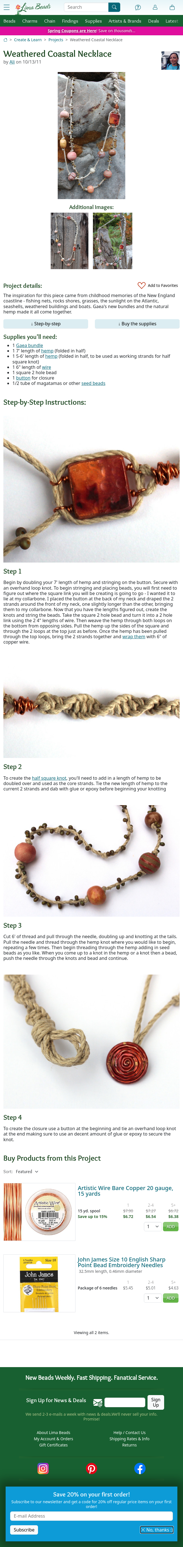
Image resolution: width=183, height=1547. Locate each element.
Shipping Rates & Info (129, 1438)
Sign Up (155, 1402)
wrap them (134, 636)
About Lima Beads (53, 1432)
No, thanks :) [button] (157, 1530)
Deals (153, 21)
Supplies (93, 21)
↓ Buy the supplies (137, 324)
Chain (49, 21)
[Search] (114, 7)
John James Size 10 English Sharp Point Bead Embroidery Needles (122, 1262)
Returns (129, 1445)
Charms (29, 21)
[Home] (5, 39)
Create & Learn (28, 39)
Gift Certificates (53, 1445)
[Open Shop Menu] (6, 7)
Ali (12, 62)
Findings (70, 21)
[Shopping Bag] (172, 8)
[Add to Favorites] (158, 285)
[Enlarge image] (91, 488)
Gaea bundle (29, 345)
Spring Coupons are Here (72, 30)
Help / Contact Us (129, 1432)
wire (46, 367)
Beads (9, 21)
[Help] (138, 8)
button (23, 378)
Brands (125, 21)
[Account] (155, 7)
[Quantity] (153, 1226)
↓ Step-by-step (46, 324)
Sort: (8, 1171)
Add (171, 1226)
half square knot (49, 778)
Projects (55, 39)
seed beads (93, 383)
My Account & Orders (53, 1438)
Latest (172, 21)
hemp (47, 351)
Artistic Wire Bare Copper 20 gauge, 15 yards (125, 1190)
